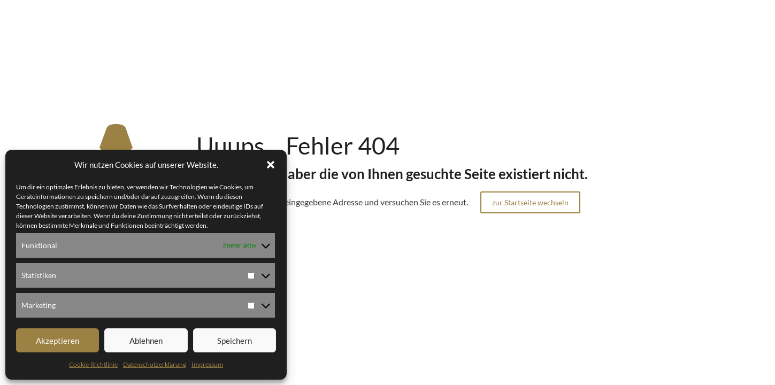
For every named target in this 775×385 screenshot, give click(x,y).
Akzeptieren (57, 340)
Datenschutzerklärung (154, 364)
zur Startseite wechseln (530, 202)
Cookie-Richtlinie (93, 364)
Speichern (234, 340)
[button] (270, 164)
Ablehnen (146, 340)
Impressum (207, 364)
